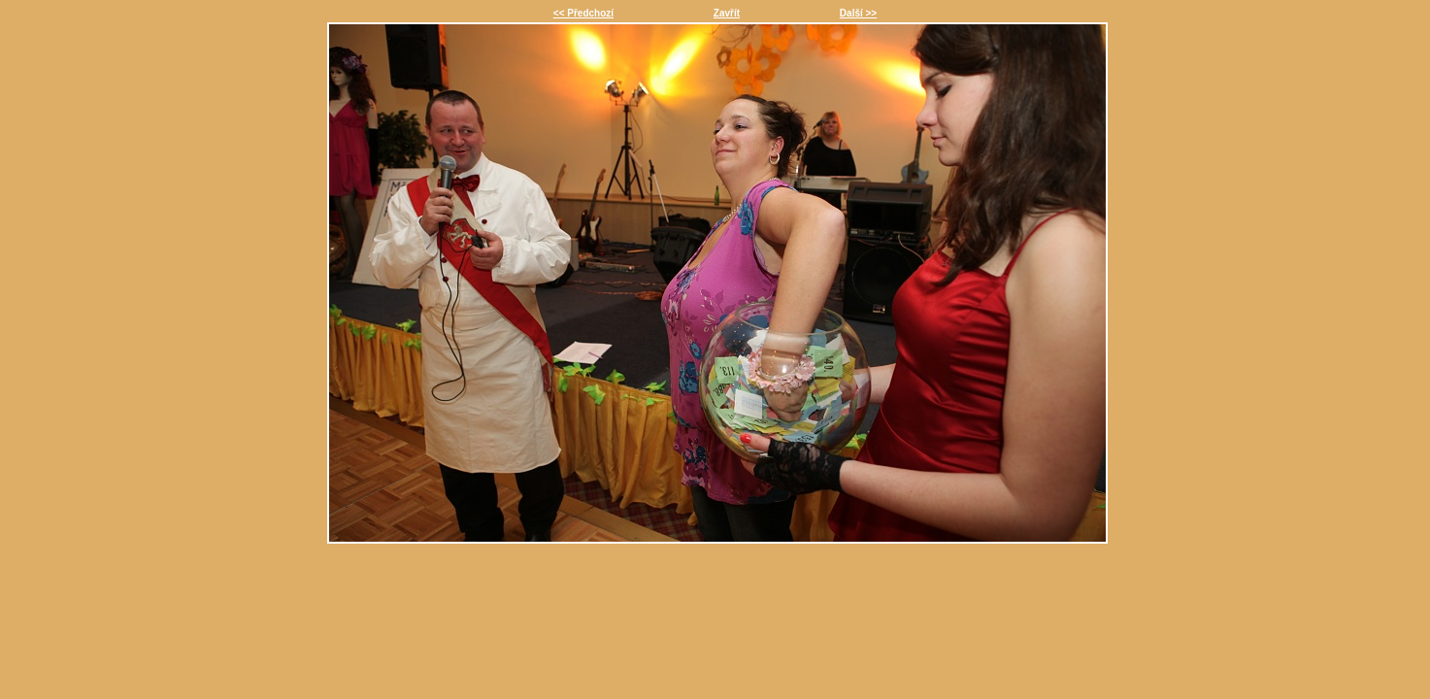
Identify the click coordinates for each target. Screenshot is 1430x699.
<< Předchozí (583, 13)
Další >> (858, 13)
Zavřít (727, 13)
